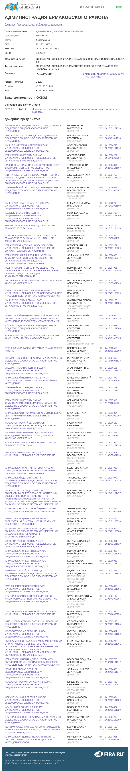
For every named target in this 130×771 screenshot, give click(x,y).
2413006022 (111, 315)
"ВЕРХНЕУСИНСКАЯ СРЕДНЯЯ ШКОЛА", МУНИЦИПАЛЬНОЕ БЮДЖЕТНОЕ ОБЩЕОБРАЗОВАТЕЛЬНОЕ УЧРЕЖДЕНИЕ (27, 700)
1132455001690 (113, 455)
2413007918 (111, 400)
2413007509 (111, 452)
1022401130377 (113, 258)
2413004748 (111, 145)
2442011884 (111, 413)
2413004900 (111, 255)
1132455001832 (113, 435)
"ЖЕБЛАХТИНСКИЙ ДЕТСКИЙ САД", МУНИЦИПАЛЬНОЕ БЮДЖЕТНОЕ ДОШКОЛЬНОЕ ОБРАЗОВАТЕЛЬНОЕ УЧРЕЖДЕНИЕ (34, 361)
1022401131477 (113, 493)
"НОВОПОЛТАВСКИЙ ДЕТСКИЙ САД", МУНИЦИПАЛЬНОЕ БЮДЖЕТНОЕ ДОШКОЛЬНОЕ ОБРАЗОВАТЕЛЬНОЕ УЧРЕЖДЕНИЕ (30, 544)
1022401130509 (113, 248)
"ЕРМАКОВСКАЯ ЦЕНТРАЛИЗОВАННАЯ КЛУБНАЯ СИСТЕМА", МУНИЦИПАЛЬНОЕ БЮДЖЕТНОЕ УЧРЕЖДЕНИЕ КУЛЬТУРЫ (30, 739)
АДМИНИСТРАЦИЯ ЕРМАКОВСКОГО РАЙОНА (56, 17)
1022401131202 (113, 553)
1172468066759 (113, 614)
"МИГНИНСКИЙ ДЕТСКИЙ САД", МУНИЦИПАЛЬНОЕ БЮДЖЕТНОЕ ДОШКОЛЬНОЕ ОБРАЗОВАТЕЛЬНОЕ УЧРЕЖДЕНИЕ (31, 624)
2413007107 (111, 596)
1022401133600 (113, 351)
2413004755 (111, 175)
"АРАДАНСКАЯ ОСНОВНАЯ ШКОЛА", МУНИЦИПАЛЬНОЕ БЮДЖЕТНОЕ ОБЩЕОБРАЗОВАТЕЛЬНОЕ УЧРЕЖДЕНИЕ (27, 710)
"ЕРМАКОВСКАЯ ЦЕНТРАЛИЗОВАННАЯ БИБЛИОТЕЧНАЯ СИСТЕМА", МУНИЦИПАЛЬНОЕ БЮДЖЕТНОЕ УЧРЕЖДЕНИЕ (30, 521)
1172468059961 (113, 403)
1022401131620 (113, 634)
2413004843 (111, 387)
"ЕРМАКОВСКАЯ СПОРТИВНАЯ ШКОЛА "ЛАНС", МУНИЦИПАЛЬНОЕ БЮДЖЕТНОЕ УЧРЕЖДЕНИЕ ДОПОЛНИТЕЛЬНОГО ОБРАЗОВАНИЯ (30, 471)
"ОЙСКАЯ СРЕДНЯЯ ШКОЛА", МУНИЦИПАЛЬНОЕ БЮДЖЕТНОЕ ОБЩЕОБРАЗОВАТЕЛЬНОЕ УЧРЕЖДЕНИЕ (30, 328)
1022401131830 (113, 700)
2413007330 (111, 280)
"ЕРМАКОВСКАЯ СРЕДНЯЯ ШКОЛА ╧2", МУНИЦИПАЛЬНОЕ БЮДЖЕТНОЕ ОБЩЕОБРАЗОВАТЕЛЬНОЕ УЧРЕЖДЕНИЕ (27, 554)
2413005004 (111, 697)
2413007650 (111, 358)
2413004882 (111, 551)
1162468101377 (113, 662)
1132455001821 (113, 729)
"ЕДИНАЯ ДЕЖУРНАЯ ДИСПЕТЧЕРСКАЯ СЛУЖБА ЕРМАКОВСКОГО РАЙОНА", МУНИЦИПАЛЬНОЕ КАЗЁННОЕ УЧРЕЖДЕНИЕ (31, 238)
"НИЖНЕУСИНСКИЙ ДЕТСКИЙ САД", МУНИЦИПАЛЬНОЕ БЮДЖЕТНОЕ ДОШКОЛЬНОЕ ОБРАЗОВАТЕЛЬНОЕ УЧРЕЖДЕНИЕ (30, 303)
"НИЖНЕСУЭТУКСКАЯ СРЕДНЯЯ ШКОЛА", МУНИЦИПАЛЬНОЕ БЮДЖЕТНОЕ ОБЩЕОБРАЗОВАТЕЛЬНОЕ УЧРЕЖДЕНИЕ (27, 148)
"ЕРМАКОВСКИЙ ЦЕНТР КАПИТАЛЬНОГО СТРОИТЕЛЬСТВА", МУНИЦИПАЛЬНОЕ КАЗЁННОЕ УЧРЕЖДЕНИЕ (31, 380)
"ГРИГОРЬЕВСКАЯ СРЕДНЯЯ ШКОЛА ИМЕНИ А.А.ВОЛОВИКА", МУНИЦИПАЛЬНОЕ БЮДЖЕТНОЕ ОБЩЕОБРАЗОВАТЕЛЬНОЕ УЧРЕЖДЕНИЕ (31, 599)
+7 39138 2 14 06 (44, 86)
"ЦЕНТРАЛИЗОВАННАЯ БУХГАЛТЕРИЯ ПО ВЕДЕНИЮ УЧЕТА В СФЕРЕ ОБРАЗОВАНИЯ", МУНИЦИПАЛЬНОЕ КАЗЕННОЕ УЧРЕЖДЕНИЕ (32, 730)
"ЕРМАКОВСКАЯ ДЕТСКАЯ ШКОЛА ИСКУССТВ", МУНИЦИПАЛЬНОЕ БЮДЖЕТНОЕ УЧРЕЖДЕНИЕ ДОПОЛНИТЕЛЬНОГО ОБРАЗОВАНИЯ (30, 248)
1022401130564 (113, 531)
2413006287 (111, 155)
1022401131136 (113, 128)
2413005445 (111, 518)
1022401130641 (113, 684)
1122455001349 (113, 283)
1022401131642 (113, 370)
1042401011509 (113, 206)
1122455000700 (113, 511)
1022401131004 (113, 624)
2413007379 (111, 377)
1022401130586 (113, 270)
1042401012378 (113, 318)
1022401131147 (113, 672)
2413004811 (111, 631)
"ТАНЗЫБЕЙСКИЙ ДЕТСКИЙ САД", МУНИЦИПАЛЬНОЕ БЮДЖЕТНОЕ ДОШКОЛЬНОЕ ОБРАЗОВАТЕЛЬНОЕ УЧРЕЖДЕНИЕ (33, 190)
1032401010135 (113, 338)
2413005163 (111, 423)
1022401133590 (113, 521)
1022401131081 (113, 589)
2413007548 (111, 432)
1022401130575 (113, 480)
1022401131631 (113, 390)
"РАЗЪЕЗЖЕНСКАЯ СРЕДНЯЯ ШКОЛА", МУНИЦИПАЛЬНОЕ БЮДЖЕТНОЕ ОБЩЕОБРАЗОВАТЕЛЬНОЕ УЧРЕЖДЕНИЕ (27, 589)
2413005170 (111, 300)
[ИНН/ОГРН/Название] (95, 7)
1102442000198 (113, 415)
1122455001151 (113, 238)
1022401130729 (113, 293)
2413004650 (111, 669)
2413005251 (111, 245)
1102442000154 (113, 599)
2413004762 (111, 717)
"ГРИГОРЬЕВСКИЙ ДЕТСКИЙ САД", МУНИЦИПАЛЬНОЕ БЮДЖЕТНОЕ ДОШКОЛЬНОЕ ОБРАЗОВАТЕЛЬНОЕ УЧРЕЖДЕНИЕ (33, 720)
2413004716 (111, 225)
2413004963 (111, 528)
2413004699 (111, 586)
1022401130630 (113, 425)
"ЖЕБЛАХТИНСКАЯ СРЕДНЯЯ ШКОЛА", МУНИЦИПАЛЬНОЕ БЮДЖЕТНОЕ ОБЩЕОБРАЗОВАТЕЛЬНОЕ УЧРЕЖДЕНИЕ (27, 371)
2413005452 (111, 348)
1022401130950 (113, 720)
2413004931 (111, 541)
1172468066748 (113, 470)
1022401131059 (113, 215)
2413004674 (111, 707)
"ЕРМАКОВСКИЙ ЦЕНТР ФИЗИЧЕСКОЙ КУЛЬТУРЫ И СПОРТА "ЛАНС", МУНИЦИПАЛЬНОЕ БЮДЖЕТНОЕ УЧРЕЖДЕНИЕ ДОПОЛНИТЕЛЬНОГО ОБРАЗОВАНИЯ (32, 318)
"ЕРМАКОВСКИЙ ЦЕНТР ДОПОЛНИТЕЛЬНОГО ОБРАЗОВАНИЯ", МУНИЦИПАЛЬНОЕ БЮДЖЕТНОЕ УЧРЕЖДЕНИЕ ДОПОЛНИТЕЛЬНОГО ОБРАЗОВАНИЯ (32, 662)
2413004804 (111, 165)
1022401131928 (113, 573)
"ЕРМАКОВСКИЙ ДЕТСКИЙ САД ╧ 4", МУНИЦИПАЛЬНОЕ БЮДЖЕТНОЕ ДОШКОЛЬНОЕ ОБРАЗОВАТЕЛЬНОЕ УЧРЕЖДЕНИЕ (30, 158)
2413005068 (111, 561)
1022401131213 (113, 563)
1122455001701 (113, 380)
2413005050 (111, 290)
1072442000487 (113, 190)
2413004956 (111, 268)
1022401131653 (113, 168)
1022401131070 (113, 148)
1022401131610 (113, 544)
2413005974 (111, 135)
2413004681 (111, 325)
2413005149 (111, 621)
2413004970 (111, 477)
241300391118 (95, 76)
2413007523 (111, 727)
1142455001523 (113, 360)
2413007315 (111, 235)
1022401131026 (113, 445)
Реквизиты (10, 24)
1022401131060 (113, 328)
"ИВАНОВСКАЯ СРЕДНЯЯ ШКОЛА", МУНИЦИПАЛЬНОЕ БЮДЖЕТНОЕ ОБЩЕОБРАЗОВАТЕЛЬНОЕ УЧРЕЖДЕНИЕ (33, 128)
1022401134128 (113, 228)
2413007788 (111, 659)
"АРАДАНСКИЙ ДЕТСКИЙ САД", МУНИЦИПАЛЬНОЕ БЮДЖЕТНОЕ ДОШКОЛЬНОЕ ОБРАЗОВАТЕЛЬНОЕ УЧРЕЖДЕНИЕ (31, 138)
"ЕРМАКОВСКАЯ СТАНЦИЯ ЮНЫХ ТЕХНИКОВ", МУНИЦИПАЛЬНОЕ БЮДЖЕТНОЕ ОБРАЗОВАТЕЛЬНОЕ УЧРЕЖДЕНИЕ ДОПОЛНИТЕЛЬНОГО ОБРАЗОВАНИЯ (33, 293)
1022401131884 (113, 303)
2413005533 (111, 335)
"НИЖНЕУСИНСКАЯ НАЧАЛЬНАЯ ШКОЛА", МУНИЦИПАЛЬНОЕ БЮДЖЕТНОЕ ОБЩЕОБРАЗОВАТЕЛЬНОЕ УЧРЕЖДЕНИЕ (27, 206)
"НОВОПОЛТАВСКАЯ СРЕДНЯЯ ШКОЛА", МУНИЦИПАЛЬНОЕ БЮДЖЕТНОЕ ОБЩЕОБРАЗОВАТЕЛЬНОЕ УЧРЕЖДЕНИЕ (27, 634)
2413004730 (111, 682)
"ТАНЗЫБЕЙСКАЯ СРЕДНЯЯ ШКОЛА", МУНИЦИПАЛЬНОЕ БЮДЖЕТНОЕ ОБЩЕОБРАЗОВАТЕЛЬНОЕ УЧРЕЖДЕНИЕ (27, 390)
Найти (119, 7)
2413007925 (111, 736)
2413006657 (111, 187)
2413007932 (111, 468)
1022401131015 (113, 177)
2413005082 (111, 490)
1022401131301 (113, 644)
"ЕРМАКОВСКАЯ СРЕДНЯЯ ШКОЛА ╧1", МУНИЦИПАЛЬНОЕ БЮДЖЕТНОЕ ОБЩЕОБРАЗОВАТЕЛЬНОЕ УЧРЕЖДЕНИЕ (27, 564)
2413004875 (111, 570)
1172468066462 (113, 739)
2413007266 (111, 508)
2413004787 (111, 213)
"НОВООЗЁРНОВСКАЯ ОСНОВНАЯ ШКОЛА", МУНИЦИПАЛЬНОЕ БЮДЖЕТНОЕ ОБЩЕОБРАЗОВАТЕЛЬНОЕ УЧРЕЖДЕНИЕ (28, 685)
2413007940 (111, 611)
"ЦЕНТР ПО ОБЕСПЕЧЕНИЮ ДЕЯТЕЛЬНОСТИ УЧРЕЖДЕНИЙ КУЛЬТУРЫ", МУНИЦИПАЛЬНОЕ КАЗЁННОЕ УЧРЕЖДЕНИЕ (29, 435)
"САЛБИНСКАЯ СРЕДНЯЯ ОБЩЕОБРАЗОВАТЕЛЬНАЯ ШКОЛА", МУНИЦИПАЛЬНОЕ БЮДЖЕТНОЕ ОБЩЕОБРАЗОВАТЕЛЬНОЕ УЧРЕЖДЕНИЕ (32, 168)
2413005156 (111, 368)
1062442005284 (113, 158)
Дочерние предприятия (50, 24)
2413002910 (111, 442)
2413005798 (111, 203)
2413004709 (111, 641)
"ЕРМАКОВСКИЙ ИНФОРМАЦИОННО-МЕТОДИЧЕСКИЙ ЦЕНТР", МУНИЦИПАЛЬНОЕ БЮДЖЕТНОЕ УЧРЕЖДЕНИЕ (33, 416)
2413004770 (111, 125)
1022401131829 (113, 710)
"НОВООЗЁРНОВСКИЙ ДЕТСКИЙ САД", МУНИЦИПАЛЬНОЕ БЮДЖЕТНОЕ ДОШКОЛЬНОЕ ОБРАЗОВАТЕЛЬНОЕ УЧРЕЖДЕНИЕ (30, 426)
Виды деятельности (27, 24)
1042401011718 (113, 138)
